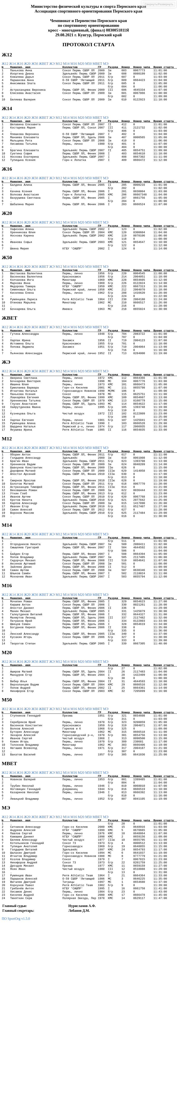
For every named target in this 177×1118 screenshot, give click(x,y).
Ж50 (35, 63)
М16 (74, 63)
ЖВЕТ (44, 63)
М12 (59, 63)
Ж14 (12, 63)
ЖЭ (52, 63)
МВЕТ (97, 63)
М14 (66, 63)
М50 (88, 63)
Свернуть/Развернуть (159, 4)
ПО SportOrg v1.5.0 (16, 1038)
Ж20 (27, 63)
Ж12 (5, 63)
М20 (81, 63)
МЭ (105, 63)
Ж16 (20, 63)
